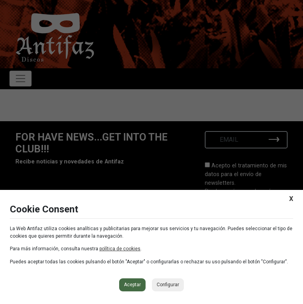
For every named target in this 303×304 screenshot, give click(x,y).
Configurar (168, 284)
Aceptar (132, 284)
